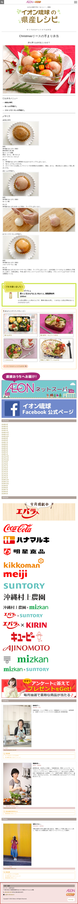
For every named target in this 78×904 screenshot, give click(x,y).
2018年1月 (5, 454)
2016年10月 (5, 483)
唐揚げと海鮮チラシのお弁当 (49, 360)
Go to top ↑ (71, 899)
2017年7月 (5, 466)
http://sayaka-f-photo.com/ (10, 868)
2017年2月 (5, 476)
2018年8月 (5, 440)
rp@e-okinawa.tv (9, 894)
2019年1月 (5, 430)
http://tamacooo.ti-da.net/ (10, 808)
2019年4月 (5, 424)
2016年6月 (5, 491)
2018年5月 (5, 446)
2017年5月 (5, 470)
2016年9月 (5, 486)
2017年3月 (5, 474)
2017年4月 (5, 472)
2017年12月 (5, 456)
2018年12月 (5, 432)
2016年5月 (5, 493)
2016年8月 (5, 488)
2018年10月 (5, 436)
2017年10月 (5, 460)
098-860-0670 (8, 892)
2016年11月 (5, 482)
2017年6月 (5, 468)
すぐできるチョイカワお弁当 (15, 366)
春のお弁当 (8, 335)
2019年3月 (5, 426)
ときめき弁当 (8, 360)
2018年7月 (5, 442)
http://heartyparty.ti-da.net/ (10, 750)
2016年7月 (5, 489)
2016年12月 (5, 480)
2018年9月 (5, 438)
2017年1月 (5, 478)
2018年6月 (5, 444)
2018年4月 (5, 448)
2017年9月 (5, 462)
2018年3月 (5, 450)
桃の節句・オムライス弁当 (49, 335)
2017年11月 (5, 458)
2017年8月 (5, 464)
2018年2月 (5, 452)
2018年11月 (5, 434)
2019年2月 (5, 428)
